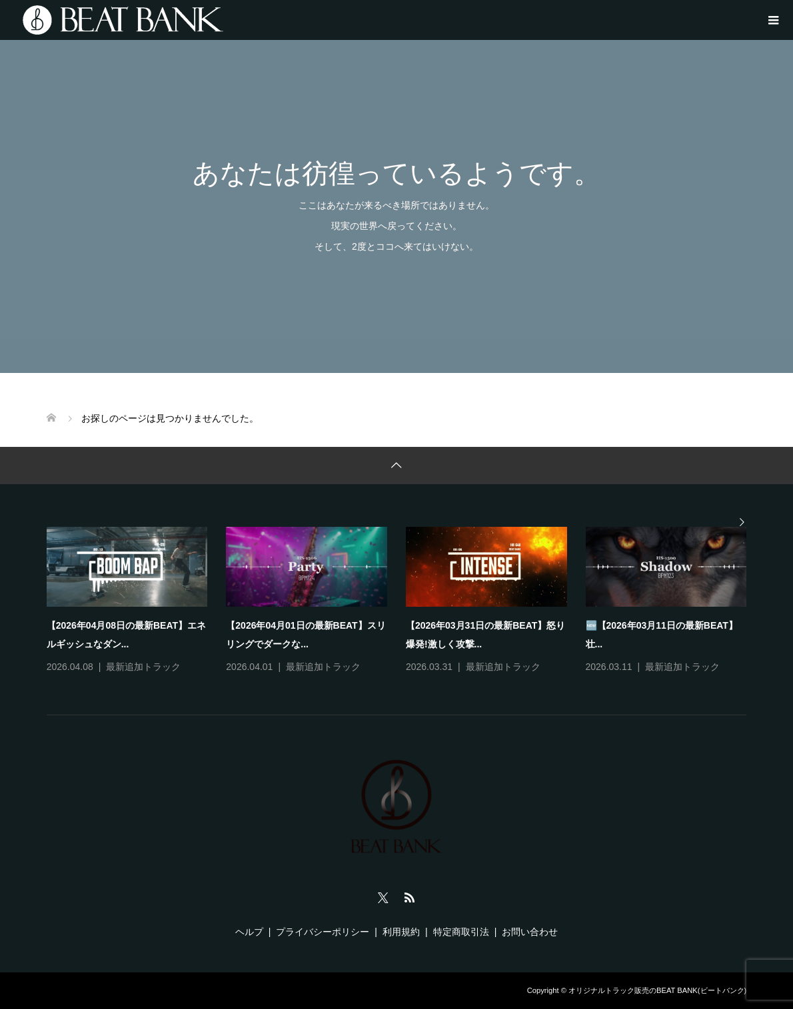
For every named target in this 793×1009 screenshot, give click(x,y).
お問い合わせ (530, 931)
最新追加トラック (143, 666)
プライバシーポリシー (322, 931)
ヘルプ (249, 931)
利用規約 (401, 931)
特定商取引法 (461, 931)
